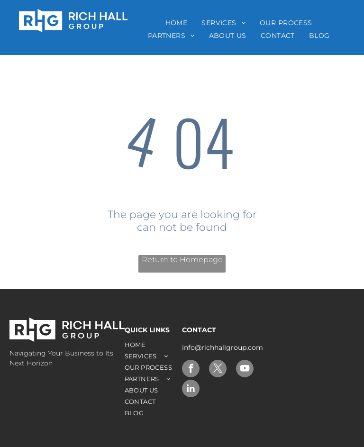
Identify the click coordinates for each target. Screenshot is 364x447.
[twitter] (218, 370)
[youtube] (245, 370)
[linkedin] (191, 390)
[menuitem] (176, 22)
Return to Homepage (182, 259)
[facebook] (191, 370)
